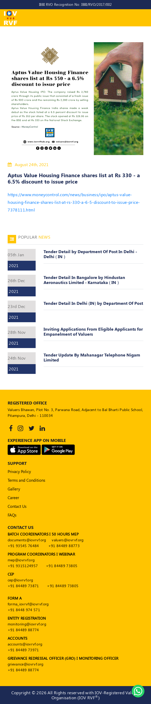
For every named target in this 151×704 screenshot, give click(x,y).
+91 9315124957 (23, 565)
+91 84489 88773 (64, 545)
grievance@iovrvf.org (26, 664)
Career (13, 497)
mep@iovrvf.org (21, 559)
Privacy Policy (19, 471)
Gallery (14, 488)
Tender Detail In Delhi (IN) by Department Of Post (93, 303)
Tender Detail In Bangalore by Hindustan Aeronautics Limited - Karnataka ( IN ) (84, 279)
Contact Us (17, 506)
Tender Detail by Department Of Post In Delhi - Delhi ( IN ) (90, 254)
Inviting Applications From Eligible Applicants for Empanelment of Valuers (93, 331)
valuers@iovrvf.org (67, 539)
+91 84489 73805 (61, 565)
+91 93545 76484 (23, 545)
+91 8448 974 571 (24, 609)
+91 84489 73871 (23, 585)
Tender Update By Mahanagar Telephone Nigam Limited (92, 357)
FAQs (12, 515)
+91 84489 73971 (23, 649)
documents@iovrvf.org (27, 539)
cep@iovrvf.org (20, 579)
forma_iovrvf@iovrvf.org (28, 603)
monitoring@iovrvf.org (27, 623)
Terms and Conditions (26, 480)
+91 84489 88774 (23, 629)
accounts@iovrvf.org (25, 644)
